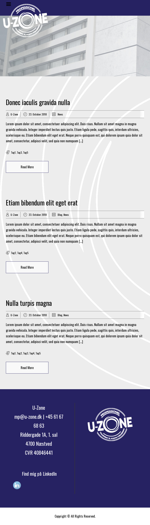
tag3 (19, 152)
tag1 (13, 152)
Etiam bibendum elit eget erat (42, 202)
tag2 (13, 253)
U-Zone (14, 114)
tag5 (25, 152)
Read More (27, 167)
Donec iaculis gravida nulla (38, 102)
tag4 (19, 253)
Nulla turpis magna (29, 303)
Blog (60, 215)
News (60, 114)
